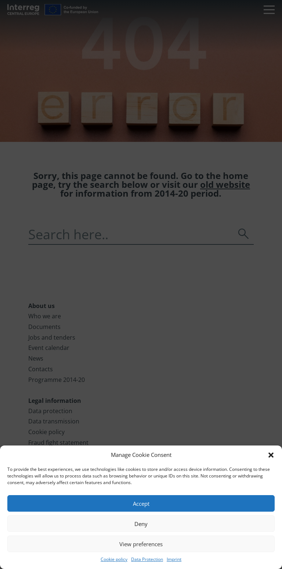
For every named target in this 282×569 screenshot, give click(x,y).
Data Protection (147, 559)
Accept (141, 503)
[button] (271, 455)
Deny (141, 523)
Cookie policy (114, 559)
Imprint (174, 559)
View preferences (141, 544)
